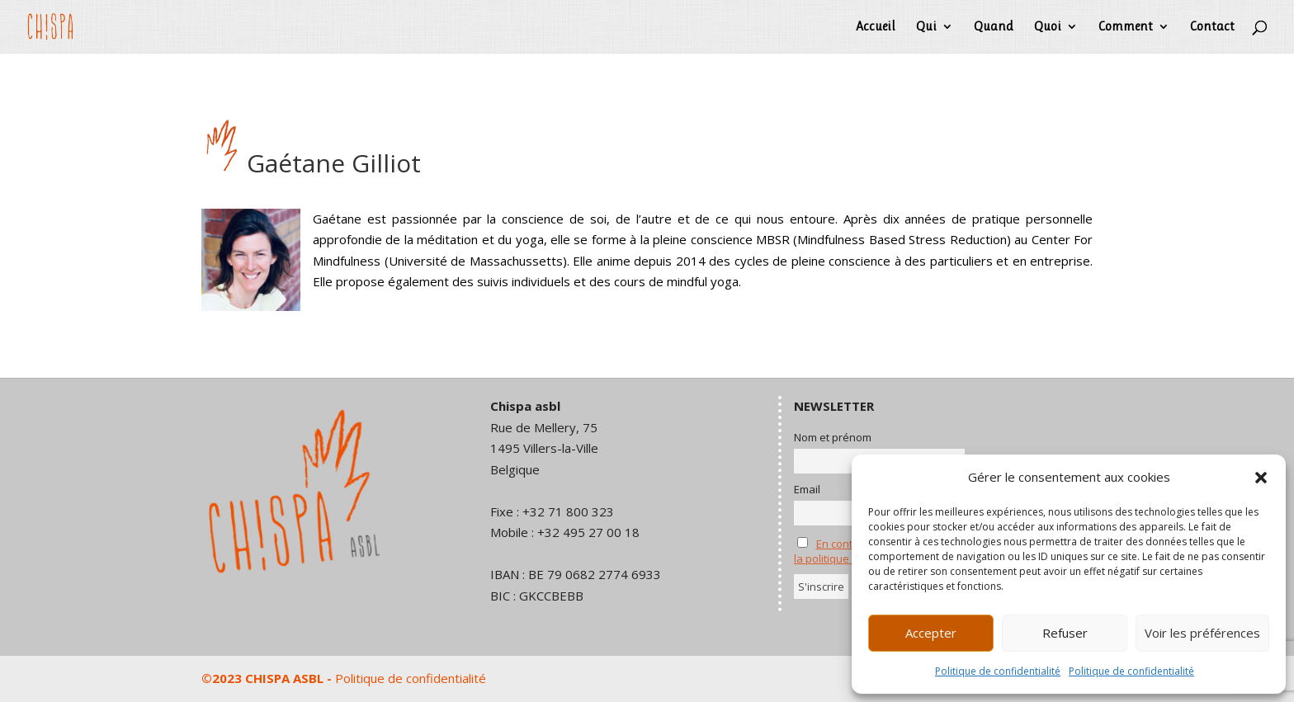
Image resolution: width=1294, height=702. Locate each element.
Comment (1125, 27)
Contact (1212, 27)
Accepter (930, 632)
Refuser (1065, 632)
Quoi (1047, 27)
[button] (1261, 477)
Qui (926, 27)
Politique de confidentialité (997, 671)
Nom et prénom (832, 437)
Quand (993, 27)
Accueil (875, 27)
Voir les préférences (1202, 632)
